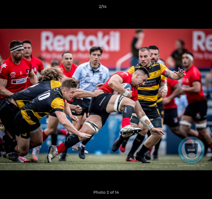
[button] (192, 8)
